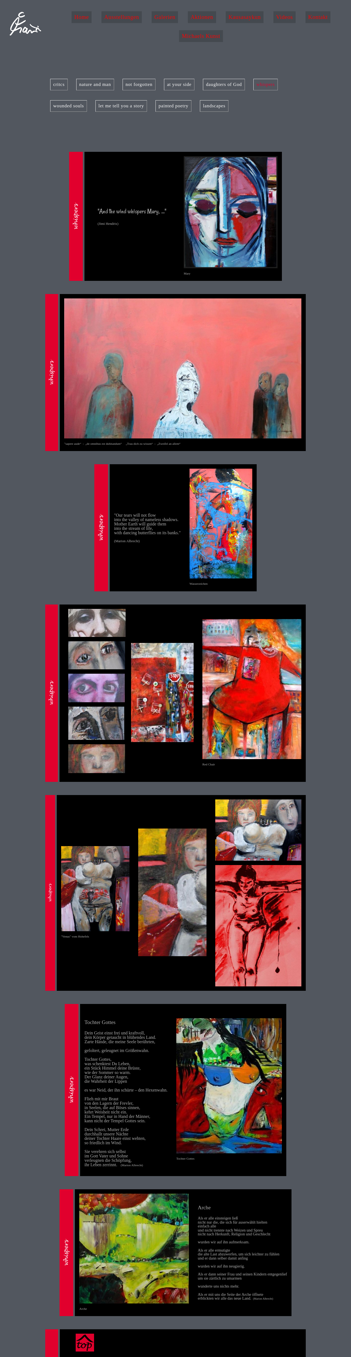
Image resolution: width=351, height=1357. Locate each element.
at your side (179, 84)
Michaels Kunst (201, 36)
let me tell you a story (121, 105)
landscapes (214, 105)
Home (81, 17)
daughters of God (224, 84)
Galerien (165, 17)
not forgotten (139, 84)
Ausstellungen (121, 17)
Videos (284, 17)
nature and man (95, 84)
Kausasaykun (244, 17)
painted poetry (173, 105)
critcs (59, 84)
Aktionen (202, 17)
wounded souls (68, 105)
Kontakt (318, 17)
